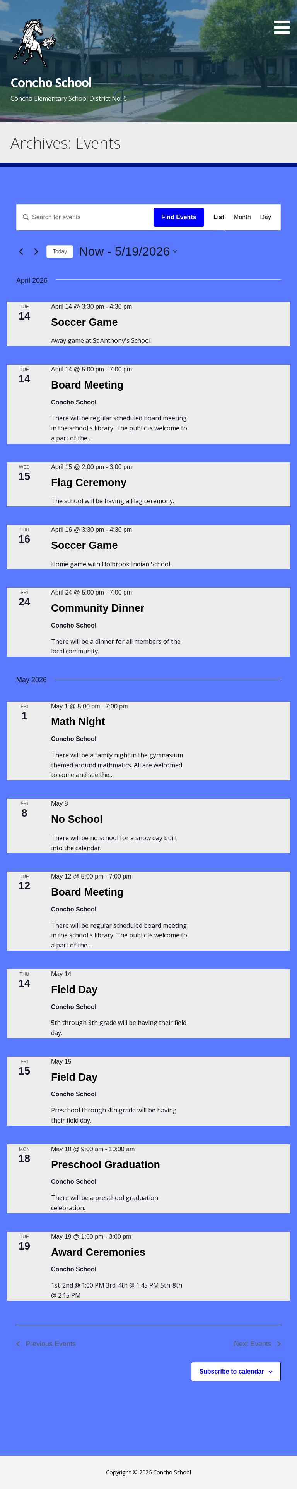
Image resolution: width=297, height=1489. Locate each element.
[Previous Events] (21, 251)
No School (77, 819)
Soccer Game (84, 322)
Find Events (178, 217)
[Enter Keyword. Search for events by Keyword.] (85, 217)
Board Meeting (87, 385)
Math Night (78, 721)
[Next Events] (36, 251)
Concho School (51, 82)
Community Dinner (98, 608)
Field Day (74, 990)
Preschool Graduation (105, 1165)
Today (60, 251)
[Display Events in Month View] (242, 217)
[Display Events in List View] (218, 217)
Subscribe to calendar (231, 1371)
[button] (284, 18)
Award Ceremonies (98, 1252)
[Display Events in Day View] (265, 217)
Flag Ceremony (88, 482)
